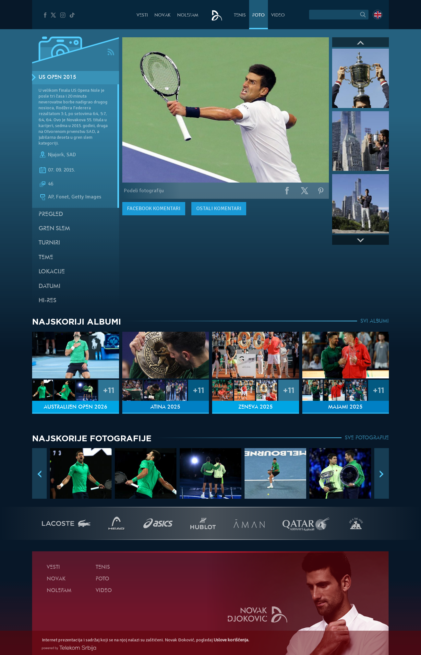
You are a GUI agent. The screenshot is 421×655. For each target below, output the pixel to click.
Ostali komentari (218, 208)
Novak (162, 15)
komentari (153, 208)
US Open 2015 (57, 77)
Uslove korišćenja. (231, 640)
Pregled (51, 214)
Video (278, 15)
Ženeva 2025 (255, 407)
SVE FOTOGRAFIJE (367, 438)
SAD (71, 154)
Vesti (142, 15)
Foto (258, 15)
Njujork (56, 154)
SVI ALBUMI (374, 321)
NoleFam (187, 15)
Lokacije (52, 272)
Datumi (49, 286)
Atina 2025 (165, 407)
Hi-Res (47, 301)
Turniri (49, 243)
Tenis (240, 15)
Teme (46, 258)
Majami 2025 (345, 407)
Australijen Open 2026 (75, 407)
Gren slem (54, 229)
